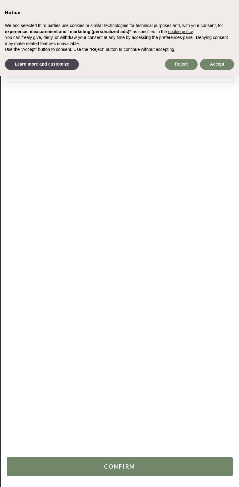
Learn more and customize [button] (42, 64)
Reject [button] (181, 64)
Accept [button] (217, 64)
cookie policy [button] (180, 31)
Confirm (120, 465)
